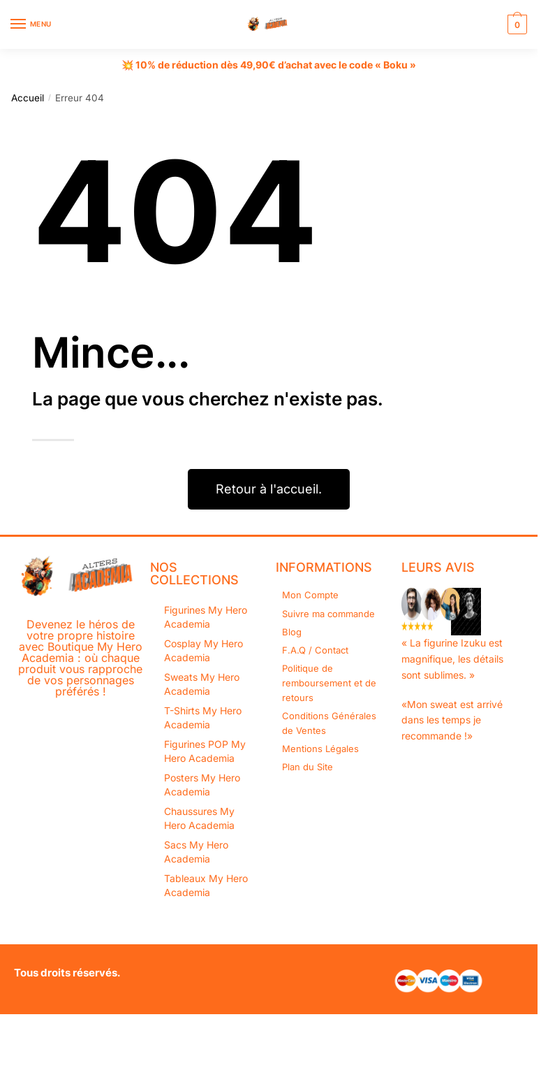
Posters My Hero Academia (202, 785)
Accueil (27, 97)
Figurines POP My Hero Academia (205, 751)
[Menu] (31, 24)
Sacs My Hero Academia (196, 852)
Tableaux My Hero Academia (206, 885)
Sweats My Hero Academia (201, 684)
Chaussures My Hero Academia (199, 818)
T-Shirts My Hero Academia (203, 717)
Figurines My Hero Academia (205, 617)
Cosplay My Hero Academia (203, 650)
